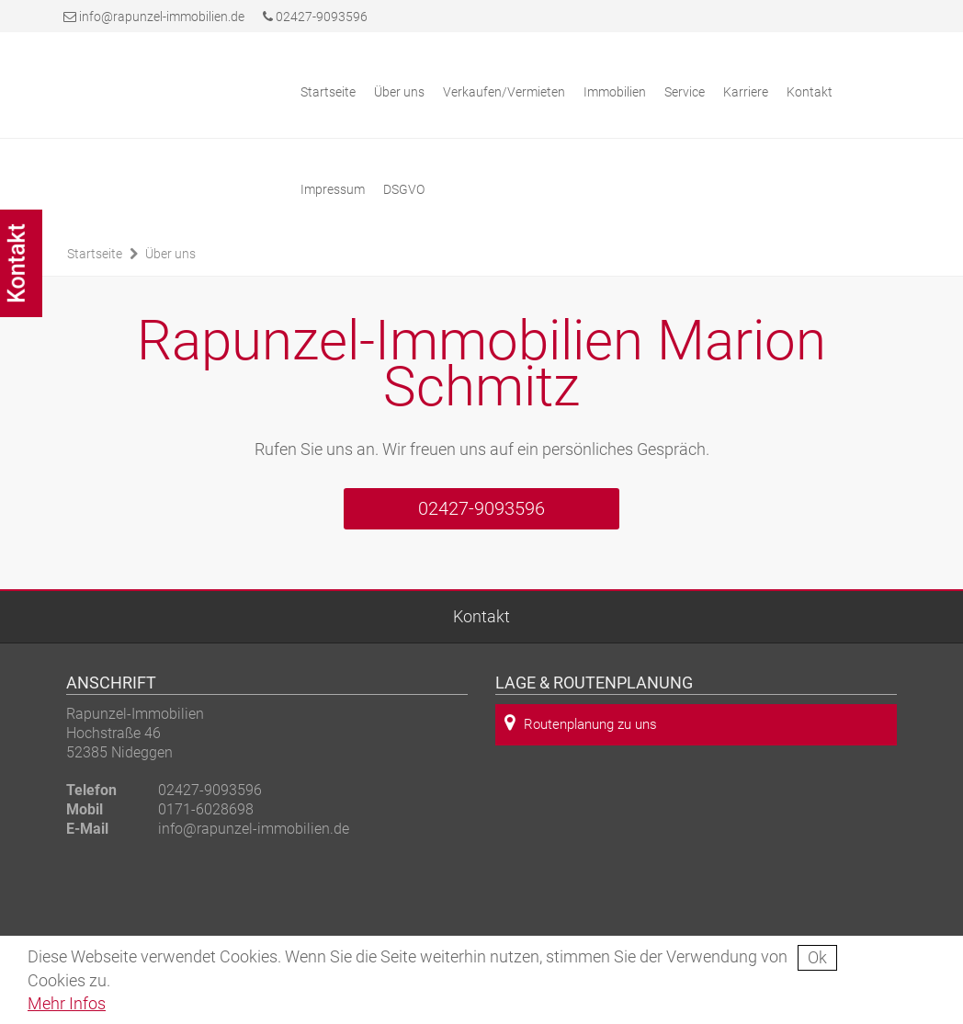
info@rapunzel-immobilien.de (161, 16)
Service (684, 92)
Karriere (745, 92)
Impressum (332, 189)
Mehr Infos (67, 1003)
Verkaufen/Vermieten (504, 92)
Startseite (328, 92)
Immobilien (614, 92)
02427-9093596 (315, 16)
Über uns (399, 92)
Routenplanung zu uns (580, 723)
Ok (817, 957)
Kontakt (810, 92)
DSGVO (404, 189)
